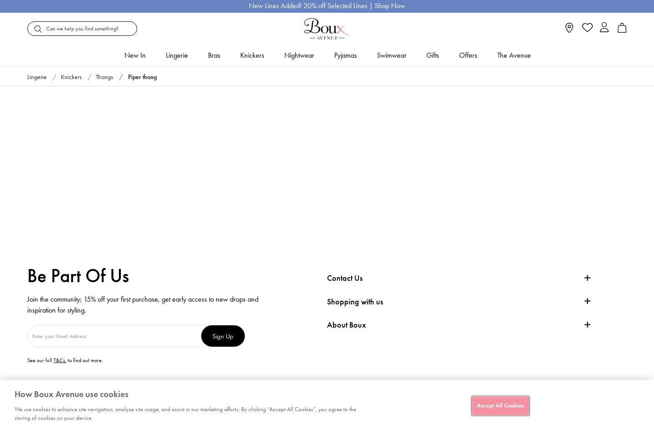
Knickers (252, 55)
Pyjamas (345, 55)
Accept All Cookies (500, 405)
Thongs (104, 77)
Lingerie (177, 55)
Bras (214, 55)
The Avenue (514, 55)
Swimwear (391, 55)
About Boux (346, 325)
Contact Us (344, 278)
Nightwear (299, 55)
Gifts (432, 55)
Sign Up (223, 336)
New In (135, 55)
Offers (468, 55)
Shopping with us (355, 302)
